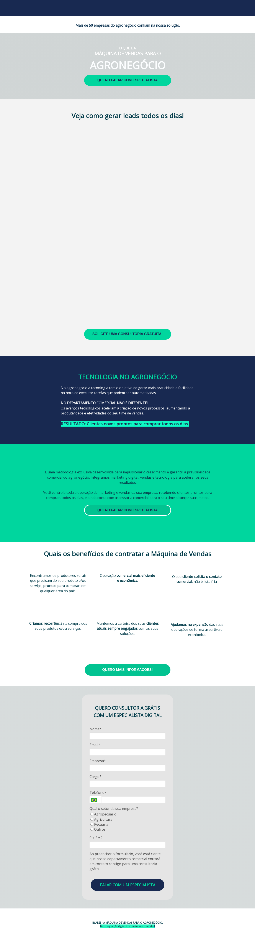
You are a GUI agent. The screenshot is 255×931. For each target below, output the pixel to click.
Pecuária (99, 824)
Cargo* (95, 776)
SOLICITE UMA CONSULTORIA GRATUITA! (127, 334)
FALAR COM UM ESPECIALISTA (127, 884)
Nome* (95, 729)
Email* (95, 745)
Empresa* (98, 761)
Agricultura (101, 819)
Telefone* (98, 792)
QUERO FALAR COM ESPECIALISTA (127, 80)
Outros (98, 829)
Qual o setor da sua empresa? (114, 808)
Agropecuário (103, 814)
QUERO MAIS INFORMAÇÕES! (127, 670)
